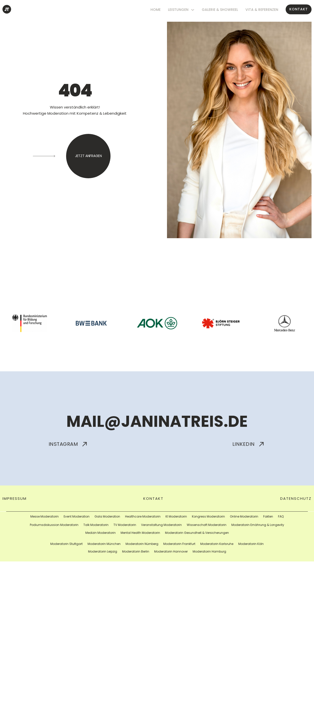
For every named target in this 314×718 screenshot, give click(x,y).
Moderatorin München (104, 544)
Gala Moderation (107, 516)
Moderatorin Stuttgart (66, 544)
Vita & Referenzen (261, 9)
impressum (14, 498)
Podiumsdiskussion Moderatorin (54, 525)
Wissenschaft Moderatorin (206, 525)
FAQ (281, 516)
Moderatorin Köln (251, 544)
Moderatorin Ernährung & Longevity (257, 525)
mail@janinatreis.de (157, 421)
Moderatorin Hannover (171, 551)
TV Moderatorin (124, 525)
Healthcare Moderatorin (143, 516)
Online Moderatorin (244, 516)
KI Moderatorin (176, 516)
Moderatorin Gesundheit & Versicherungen (197, 533)
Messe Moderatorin (44, 516)
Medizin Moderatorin (100, 533)
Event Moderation (77, 516)
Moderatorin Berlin (135, 551)
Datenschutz (296, 498)
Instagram (69, 444)
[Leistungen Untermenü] (192, 10)
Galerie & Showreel (220, 9)
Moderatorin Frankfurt (179, 544)
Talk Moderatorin (96, 525)
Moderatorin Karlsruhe (216, 544)
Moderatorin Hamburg (209, 551)
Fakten (268, 516)
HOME (155, 9)
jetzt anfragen (88, 155)
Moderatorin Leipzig (102, 551)
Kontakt (298, 9)
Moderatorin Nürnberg (142, 544)
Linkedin (249, 444)
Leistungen (178, 9)
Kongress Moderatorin (208, 516)
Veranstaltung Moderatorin (161, 525)
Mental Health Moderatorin (140, 533)
